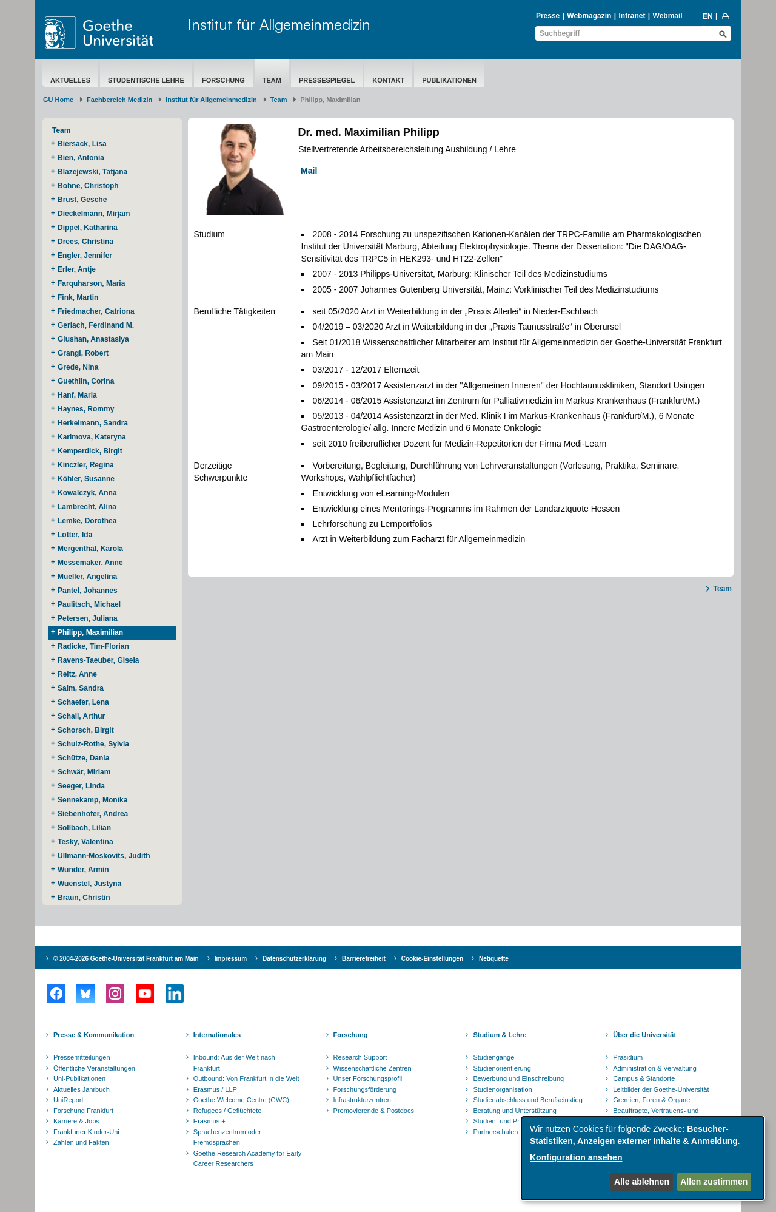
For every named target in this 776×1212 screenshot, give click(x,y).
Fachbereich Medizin (119, 99)
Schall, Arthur (81, 716)
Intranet (631, 16)
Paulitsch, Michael (89, 604)
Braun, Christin (84, 897)
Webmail (668, 16)
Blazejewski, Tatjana (92, 172)
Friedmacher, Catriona (96, 311)
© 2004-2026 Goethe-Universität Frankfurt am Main (126, 958)
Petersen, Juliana (88, 618)
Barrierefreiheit (364, 958)
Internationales (217, 1034)
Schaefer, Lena (83, 702)
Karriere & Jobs (76, 1121)
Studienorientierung (501, 1068)
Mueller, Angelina (87, 576)
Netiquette (494, 958)
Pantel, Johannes (88, 590)
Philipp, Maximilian (90, 632)
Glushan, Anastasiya (93, 339)
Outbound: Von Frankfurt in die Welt (246, 1078)
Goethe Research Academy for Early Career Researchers (247, 1158)
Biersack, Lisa (82, 144)
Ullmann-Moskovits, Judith (104, 855)
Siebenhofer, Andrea (93, 814)
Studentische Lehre (146, 80)
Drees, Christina (85, 241)
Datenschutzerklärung (294, 958)
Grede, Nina (78, 367)
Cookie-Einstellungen (432, 958)
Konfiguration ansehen (576, 1157)
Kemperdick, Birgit (90, 451)
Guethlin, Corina (86, 381)
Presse (548, 16)
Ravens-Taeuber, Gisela (98, 660)
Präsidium (628, 1057)
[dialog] (642, 1158)
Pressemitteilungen (81, 1057)
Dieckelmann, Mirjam (94, 213)
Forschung (223, 80)
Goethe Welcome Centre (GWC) (241, 1099)
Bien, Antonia (81, 158)
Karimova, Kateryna (92, 437)
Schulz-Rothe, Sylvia (93, 744)
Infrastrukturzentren (362, 1099)
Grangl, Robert (83, 353)
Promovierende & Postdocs (373, 1110)
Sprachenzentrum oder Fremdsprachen (227, 1137)
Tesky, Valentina (85, 842)
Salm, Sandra (81, 688)
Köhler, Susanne (86, 479)
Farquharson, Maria (91, 283)
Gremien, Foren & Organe (651, 1099)
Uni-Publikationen (79, 1078)
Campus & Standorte (644, 1078)
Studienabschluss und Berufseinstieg (527, 1099)
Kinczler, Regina (86, 465)
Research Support (360, 1057)
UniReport (68, 1099)
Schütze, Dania (83, 758)
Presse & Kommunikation (93, 1034)
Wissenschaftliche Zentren (372, 1068)
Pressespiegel (327, 80)
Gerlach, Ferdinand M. (96, 325)
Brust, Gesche (82, 199)
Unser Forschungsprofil (368, 1078)
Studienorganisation (502, 1089)
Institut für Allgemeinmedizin (279, 24)
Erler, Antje (77, 269)
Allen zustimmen (714, 1182)
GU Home (58, 99)
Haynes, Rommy (86, 409)
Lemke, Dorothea (87, 520)
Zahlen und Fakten (81, 1142)
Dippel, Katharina (88, 227)
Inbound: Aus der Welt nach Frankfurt (234, 1063)
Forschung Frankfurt (83, 1110)
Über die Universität (644, 1034)
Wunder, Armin (83, 869)
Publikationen (449, 80)
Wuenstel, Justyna (89, 883)
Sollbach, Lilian (84, 828)
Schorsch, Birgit (86, 730)
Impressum (231, 958)
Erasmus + (209, 1121)
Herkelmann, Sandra (93, 423)
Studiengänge (493, 1057)
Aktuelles (70, 80)
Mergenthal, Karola (90, 548)
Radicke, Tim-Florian (93, 646)
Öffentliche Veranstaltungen (94, 1068)
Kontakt (388, 80)
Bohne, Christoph (88, 185)
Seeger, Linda (81, 786)
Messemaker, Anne (90, 562)
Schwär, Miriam (84, 772)
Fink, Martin (78, 297)
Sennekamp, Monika (92, 800)
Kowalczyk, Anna (87, 493)
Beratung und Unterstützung (515, 1110)
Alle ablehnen (641, 1182)
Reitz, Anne (77, 674)
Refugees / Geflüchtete (227, 1110)
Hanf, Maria (77, 395)
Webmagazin (589, 16)
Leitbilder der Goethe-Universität (661, 1089)
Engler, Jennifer (85, 255)
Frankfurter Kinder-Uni (86, 1132)
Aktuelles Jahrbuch (81, 1089)
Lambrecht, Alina (87, 507)
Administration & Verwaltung (655, 1068)
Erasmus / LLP (215, 1089)
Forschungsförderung (365, 1089)
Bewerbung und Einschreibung (518, 1078)
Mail (305, 170)
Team (272, 80)
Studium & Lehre (499, 1034)
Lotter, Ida (75, 534)
